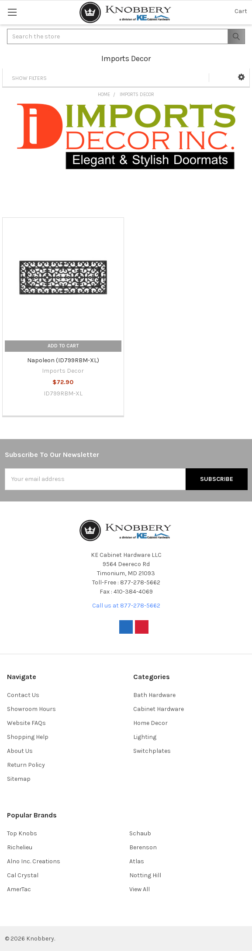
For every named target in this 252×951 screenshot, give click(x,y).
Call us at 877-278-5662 (126, 605)
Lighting (144, 737)
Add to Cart (63, 346)
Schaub (140, 833)
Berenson (143, 847)
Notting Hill (145, 875)
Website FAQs (26, 723)
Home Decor (150, 723)
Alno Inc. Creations (33, 861)
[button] (241, 77)
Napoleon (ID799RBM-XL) (63, 360)
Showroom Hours (31, 709)
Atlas (136, 861)
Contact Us (23, 695)
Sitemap (19, 779)
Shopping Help (27, 737)
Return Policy (26, 765)
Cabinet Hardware (158, 709)
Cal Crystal (22, 875)
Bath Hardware (154, 695)
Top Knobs (22, 833)
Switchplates (152, 751)
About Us (20, 751)
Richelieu (19, 847)
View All (139, 889)
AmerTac (19, 889)
